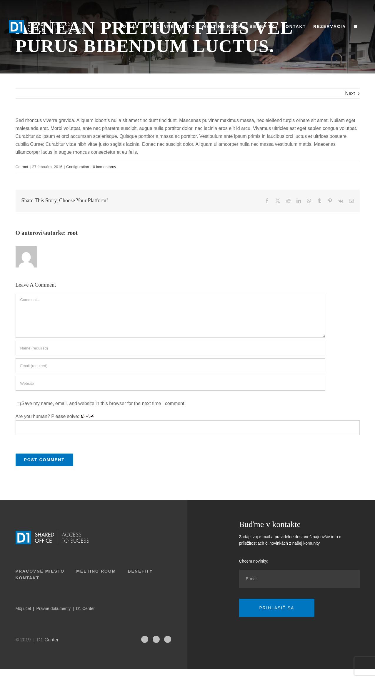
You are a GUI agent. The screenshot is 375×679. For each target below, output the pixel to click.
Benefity (140, 571)
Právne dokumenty (53, 608)
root (24, 167)
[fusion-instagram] (144, 639)
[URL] (170, 383)
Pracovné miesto (40, 571)
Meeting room (96, 571)
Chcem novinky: (254, 561)
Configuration (77, 167)
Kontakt (27, 578)
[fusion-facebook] (167, 639)
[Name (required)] (170, 348)
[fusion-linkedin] (156, 639)
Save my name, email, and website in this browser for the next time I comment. (103, 403)
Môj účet (23, 608)
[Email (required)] (170, 365)
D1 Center (85, 608)
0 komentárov (104, 167)
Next (350, 93)
